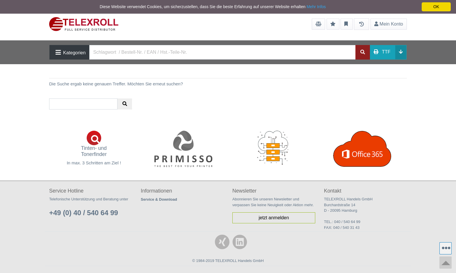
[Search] (222, 52)
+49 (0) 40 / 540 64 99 (83, 213)
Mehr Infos (316, 6)
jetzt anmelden (274, 217)
